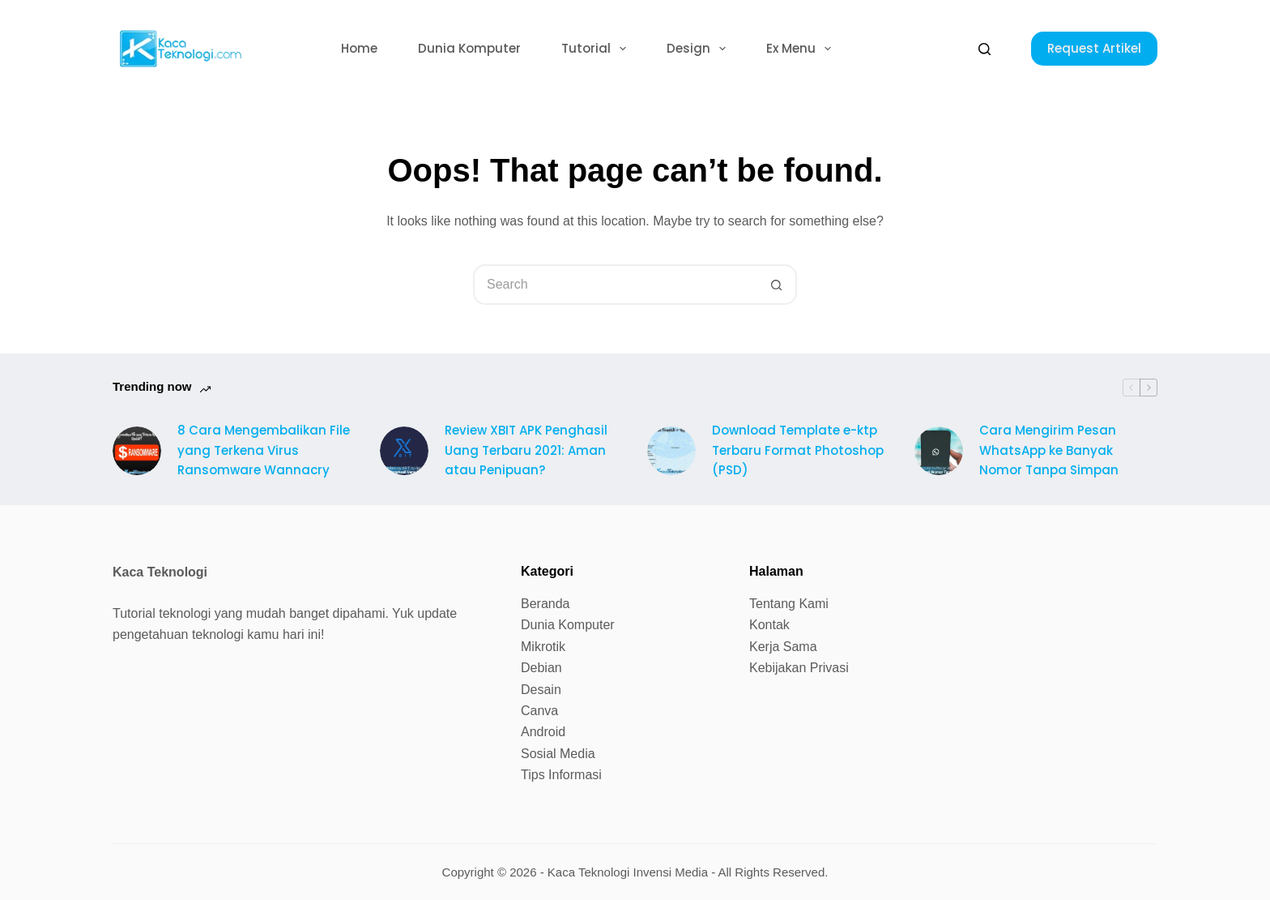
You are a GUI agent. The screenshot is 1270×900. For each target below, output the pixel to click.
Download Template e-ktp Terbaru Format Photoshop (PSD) (798, 450)
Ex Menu (801, 48)
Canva (539, 711)
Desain (541, 689)
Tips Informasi (561, 775)
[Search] (984, 49)
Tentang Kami (789, 604)
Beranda (545, 604)
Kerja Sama (783, 647)
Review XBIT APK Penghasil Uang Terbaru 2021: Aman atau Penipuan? (526, 450)
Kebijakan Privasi (799, 668)
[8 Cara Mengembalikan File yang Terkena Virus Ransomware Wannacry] (137, 450)
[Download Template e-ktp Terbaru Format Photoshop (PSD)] (671, 450)
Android (543, 732)
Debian (541, 668)
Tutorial (597, 48)
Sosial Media (558, 754)
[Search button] (776, 284)
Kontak (769, 625)
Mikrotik (543, 647)
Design (699, 48)
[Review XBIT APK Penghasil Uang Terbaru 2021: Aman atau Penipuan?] (404, 450)
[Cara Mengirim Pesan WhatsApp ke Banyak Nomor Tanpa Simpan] (938, 450)
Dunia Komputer (469, 48)
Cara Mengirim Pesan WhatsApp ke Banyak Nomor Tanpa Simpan (1049, 450)
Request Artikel (1094, 48)
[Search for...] (614, 284)
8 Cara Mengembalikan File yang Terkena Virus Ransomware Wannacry (263, 450)
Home (359, 48)
